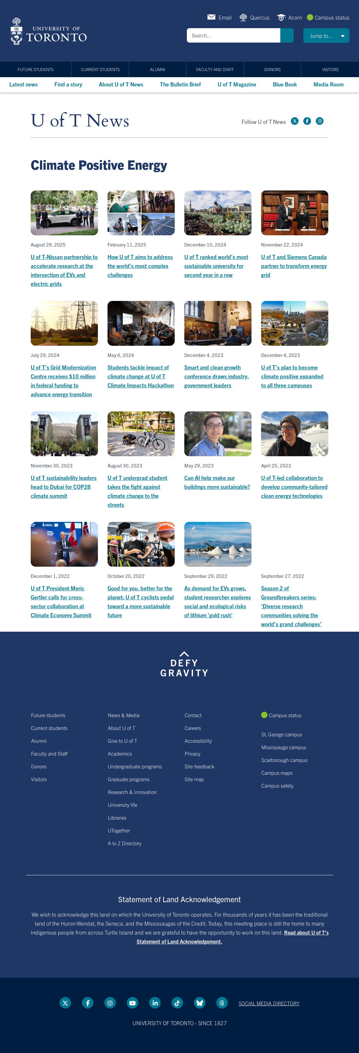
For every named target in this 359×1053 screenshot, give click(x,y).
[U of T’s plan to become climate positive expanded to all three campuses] (294, 345)
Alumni (157, 69)
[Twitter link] (295, 121)
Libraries (117, 817)
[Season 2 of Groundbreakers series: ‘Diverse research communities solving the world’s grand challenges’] (294, 575)
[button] (326, 35)
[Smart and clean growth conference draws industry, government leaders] (217, 345)
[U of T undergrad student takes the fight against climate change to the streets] (141, 460)
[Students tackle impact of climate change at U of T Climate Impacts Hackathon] (141, 345)
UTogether (119, 830)
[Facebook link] (307, 121)
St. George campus (281, 734)
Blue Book (285, 84)
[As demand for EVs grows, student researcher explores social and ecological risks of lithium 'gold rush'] (217, 571)
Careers (193, 728)
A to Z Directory (124, 843)
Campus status (332, 17)
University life (122, 804)
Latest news (23, 84)
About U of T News (121, 84)
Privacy (192, 753)
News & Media (124, 715)
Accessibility (198, 740)
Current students (100, 69)
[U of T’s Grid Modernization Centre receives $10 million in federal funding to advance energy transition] (64, 350)
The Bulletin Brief (180, 84)
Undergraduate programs (135, 766)
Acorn (295, 17)
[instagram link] (319, 121)
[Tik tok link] (177, 1002)
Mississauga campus (283, 747)
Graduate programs (128, 779)
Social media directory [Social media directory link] (269, 1003)
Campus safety (277, 785)
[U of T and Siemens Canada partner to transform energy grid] (294, 234)
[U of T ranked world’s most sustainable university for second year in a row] (217, 234)
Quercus (260, 17)
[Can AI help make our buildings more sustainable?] (217, 451)
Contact (193, 715)
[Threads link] (222, 1002)
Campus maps (276, 772)
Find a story (68, 84)
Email (225, 17)
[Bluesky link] (199, 1002)
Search (287, 35)
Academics (120, 753)
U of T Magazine (237, 84)
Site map (194, 779)
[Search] (233, 35)
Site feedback (199, 766)
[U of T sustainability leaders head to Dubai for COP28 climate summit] (64, 455)
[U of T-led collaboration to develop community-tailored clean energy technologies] (294, 455)
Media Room (329, 84)
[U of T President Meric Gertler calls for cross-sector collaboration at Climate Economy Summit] (64, 571)
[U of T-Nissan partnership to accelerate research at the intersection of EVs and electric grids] (64, 239)
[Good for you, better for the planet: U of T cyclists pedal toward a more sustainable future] (141, 571)
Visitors (330, 69)
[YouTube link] (132, 1002)
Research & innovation (132, 792)
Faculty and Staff (215, 69)
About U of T (121, 728)
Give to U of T (122, 740)
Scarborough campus (284, 760)
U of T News (80, 121)
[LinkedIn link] (155, 1002)
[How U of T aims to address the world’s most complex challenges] (141, 234)
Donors (272, 69)
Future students (35, 69)
